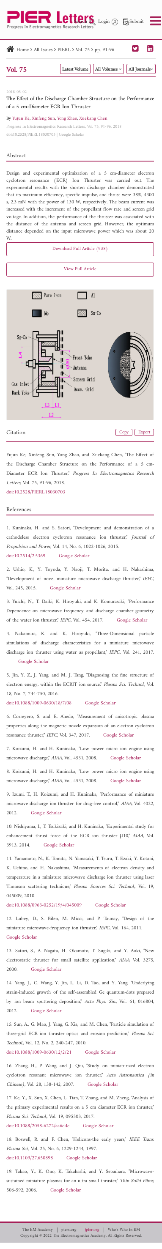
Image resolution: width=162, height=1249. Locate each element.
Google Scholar (71, 134)
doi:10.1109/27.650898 (29, 1158)
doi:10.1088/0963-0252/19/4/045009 (44, 905)
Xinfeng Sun (43, 119)
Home (22, 50)
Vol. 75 (83, 50)
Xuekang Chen (93, 119)
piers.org (69, 1230)
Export (144, 432)
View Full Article (80, 269)
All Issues (43, 50)
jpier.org (92, 1230)
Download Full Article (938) (80, 249)
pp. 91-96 (104, 50)
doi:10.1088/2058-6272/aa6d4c (37, 1126)
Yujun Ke (21, 119)
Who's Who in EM (124, 1230)
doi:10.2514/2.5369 (25, 556)
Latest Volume (75, 70)
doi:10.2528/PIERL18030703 (30, 134)
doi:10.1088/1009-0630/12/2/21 (38, 1052)
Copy (124, 432)
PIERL (64, 50)
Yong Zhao (67, 119)
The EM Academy (37, 1230)
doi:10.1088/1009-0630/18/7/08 (38, 703)
